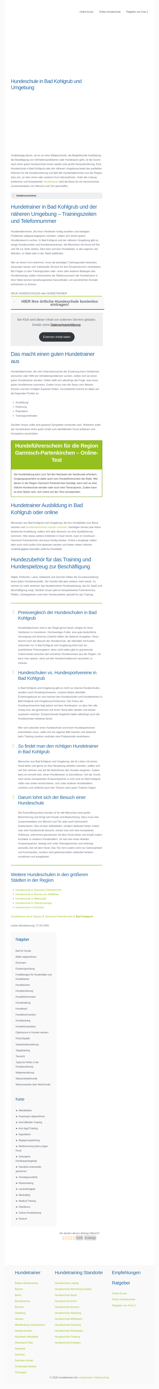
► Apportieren (23, 1134)
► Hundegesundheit (26, 1177)
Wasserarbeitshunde (26, 1078)
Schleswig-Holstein (26, 1366)
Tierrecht (20, 1056)
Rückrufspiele (23, 1038)
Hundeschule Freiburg (67, 1336)
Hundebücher (23, 984)
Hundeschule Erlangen (68, 1342)
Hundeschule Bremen (67, 1307)
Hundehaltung (23, 1002)
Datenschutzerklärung (66, 324)
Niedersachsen (23, 1330)
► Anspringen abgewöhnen (30, 1116)
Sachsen (20, 1354)
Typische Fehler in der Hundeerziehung (27, 1064)
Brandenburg (22, 1301)
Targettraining (23, 1050)
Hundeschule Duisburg (68, 1324)
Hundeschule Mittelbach (68, 1318)
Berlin (18, 1295)
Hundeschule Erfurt (66, 1301)
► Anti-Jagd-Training (27, 1128)
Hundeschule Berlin (66, 1295)
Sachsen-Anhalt (24, 1360)
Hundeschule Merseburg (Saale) (73, 1289)
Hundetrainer (50, 181)
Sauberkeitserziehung (27, 1044)
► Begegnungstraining (28, 1140)
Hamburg (20, 1312)
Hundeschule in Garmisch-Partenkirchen (39, 889)
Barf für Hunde (23, 950)
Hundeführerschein (26, 996)
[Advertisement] (56, 51)
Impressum (86, 1377)
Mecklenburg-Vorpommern (30, 1324)
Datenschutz (102, 1377)
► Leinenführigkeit (25, 1189)
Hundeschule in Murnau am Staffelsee (37, 894)
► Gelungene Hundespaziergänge (26, 1158)
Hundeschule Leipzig (66, 1283)
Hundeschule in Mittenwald (31, 898)
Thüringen (20, 1372)
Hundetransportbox (26, 1026)
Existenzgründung (25, 968)
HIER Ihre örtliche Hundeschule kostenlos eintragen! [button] (55, 303)
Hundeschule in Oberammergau (34, 903)
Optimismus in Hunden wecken (32, 1032)
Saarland (20, 1348)
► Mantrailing (23, 1194)
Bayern (19, 1289)
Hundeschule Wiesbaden (69, 1330)
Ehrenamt (21, 962)
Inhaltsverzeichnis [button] (24, 195)
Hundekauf (21, 1008)
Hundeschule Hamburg (68, 1312)
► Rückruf (21, 1218)
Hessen (19, 1318)
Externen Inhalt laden (56, 336)
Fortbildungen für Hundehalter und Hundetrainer (34, 976)
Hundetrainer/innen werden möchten (46, 527)
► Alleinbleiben (24, 1110)
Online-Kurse (86, 11)
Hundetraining (23, 1020)
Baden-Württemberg (26, 1283)
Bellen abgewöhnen (26, 956)
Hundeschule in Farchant (30, 907)
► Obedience (23, 1206)
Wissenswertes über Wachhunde (33, 1084)
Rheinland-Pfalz (24, 1342)
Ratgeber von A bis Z (137, 11)
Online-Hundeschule (110, 11)
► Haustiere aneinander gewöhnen (28, 1169)
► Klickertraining (24, 1183)
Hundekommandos (26, 1014)
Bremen (19, 1307)
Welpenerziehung (25, 1072)
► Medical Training (26, 1200)
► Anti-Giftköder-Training (29, 1122)
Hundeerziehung (24, 990)
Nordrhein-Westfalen (26, 1336)
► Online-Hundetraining (28, 1212)
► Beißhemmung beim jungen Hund (32, 1148)
